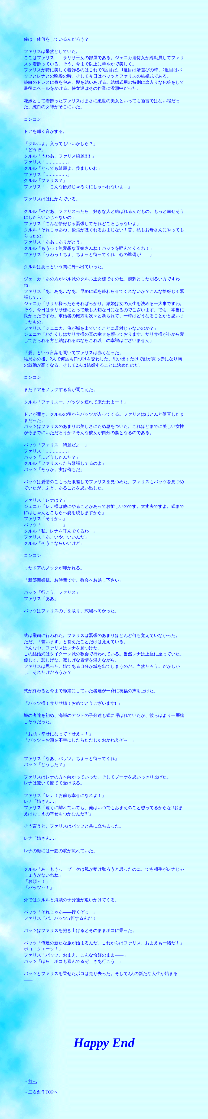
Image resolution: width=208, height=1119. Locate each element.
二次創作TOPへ (43, 1092)
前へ (32, 1081)
